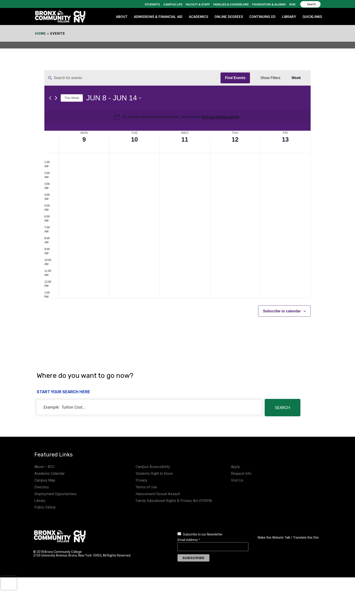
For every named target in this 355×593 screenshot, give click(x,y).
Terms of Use (146, 487)
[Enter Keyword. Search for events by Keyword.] (133, 77)
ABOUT (121, 17)
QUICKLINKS (312, 17)
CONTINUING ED (262, 17)
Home (40, 33)
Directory (41, 487)
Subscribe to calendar (282, 311)
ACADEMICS (198, 17)
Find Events (235, 78)
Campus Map (44, 480)
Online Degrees (228, 17)
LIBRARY (289, 17)
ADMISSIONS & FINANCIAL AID (158, 17)
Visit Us (237, 480)
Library (39, 501)
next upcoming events (220, 117)
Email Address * (189, 540)
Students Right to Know (154, 473)
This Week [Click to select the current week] (71, 98)
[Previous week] (50, 98)
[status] (149, 407)
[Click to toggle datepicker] (113, 98)
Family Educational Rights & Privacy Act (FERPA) (174, 501)
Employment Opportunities (55, 494)
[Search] (310, 4)
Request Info (241, 473)
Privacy (141, 480)
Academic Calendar (49, 473)
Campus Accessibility (153, 467)
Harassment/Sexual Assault (158, 494)
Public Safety (45, 507)
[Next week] (56, 98)
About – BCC (44, 467)
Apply (235, 467)
